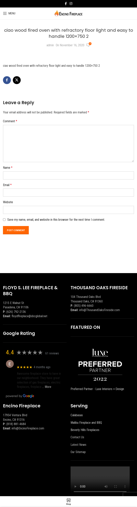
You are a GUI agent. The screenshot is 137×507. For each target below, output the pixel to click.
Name (7, 168)
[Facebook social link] (65, 4)
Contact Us (77, 437)
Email (7, 185)
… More (46, 387)
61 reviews (52, 353)
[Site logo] (68, 13)
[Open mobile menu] (9, 13)
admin (50, 45)
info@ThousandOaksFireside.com (99, 310)
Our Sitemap (78, 452)
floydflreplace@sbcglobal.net (29, 316)
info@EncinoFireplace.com (28, 428)
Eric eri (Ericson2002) (31, 362)
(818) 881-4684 (16, 424)
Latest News (78, 445)
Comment (10, 121)
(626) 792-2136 (16, 312)
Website (8, 202)
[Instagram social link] (71, 4)
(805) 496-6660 (83, 306)
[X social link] (17, 80)
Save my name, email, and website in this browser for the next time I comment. (56, 220)
